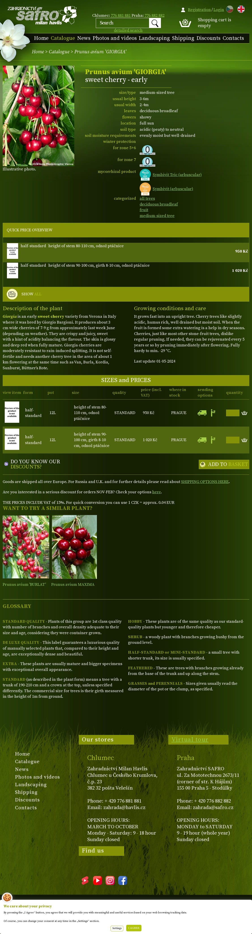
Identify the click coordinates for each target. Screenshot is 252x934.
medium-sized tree (157, 215)
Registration (199, 9)
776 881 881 (121, 15)
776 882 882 (154, 15)
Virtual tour (190, 739)
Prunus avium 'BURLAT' (24, 584)
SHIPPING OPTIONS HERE (205, 481)
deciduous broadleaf (159, 204)
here (156, 492)
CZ (228, 8)
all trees (147, 198)
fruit (144, 210)
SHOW (31, 294)
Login (219, 9)
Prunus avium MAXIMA (72, 584)
